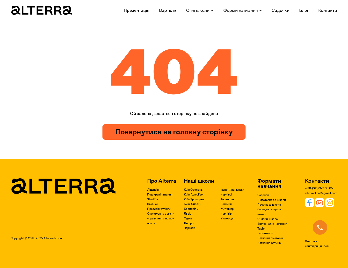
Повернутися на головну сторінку (174, 131)
